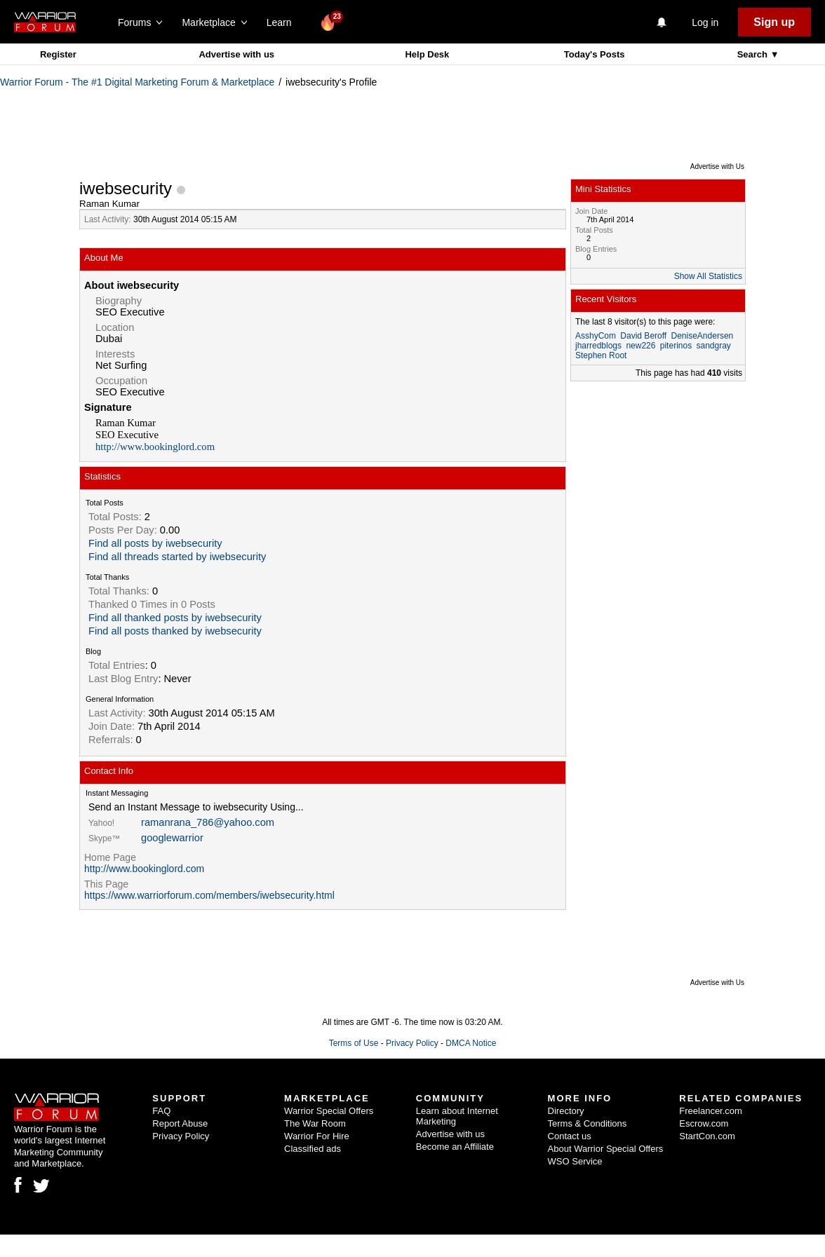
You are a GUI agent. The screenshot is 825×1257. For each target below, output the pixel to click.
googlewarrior (172, 837)
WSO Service (575, 1161)
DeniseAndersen (702, 336)
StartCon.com (707, 1136)
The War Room (315, 1123)
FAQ (161, 1111)
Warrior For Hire (316, 1136)
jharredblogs (598, 346)
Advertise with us (236, 54)
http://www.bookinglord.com (155, 446)
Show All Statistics (708, 276)
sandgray (713, 346)
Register (58, 54)
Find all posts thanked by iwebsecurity (175, 631)
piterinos (676, 346)
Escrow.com (703, 1123)
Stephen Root (600, 355)
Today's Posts (594, 54)
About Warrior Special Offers (606, 1148)
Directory (566, 1111)
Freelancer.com (710, 1111)
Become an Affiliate (455, 1146)
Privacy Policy (412, 1043)
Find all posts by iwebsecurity (155, 543)
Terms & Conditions (587, 1123)
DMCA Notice (470, 1043)
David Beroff (643, 336)
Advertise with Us (717, 166)
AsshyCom (595, 336)
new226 (640, 346)
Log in (705, 22)
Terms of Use (354, 1043)
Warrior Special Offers (328, 1111)
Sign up (774, 22)
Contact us (569, 1136)
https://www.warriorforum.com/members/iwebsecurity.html (209, 895)
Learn (283, 22)
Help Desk (427, 54)
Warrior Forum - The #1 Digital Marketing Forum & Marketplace (137, 82)
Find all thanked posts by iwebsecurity (175, 617)
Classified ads (312, 1148)
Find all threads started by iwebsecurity (177, 556)
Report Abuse (180, 1123)
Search (753, 54)
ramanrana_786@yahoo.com (207, 822)
